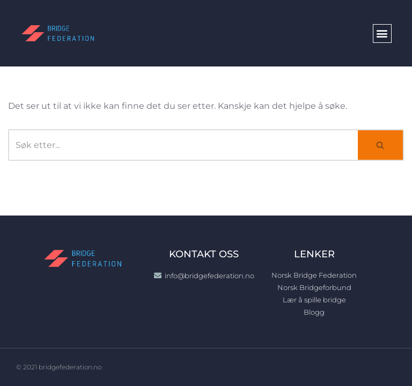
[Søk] (183, 145)
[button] (382, 33)
